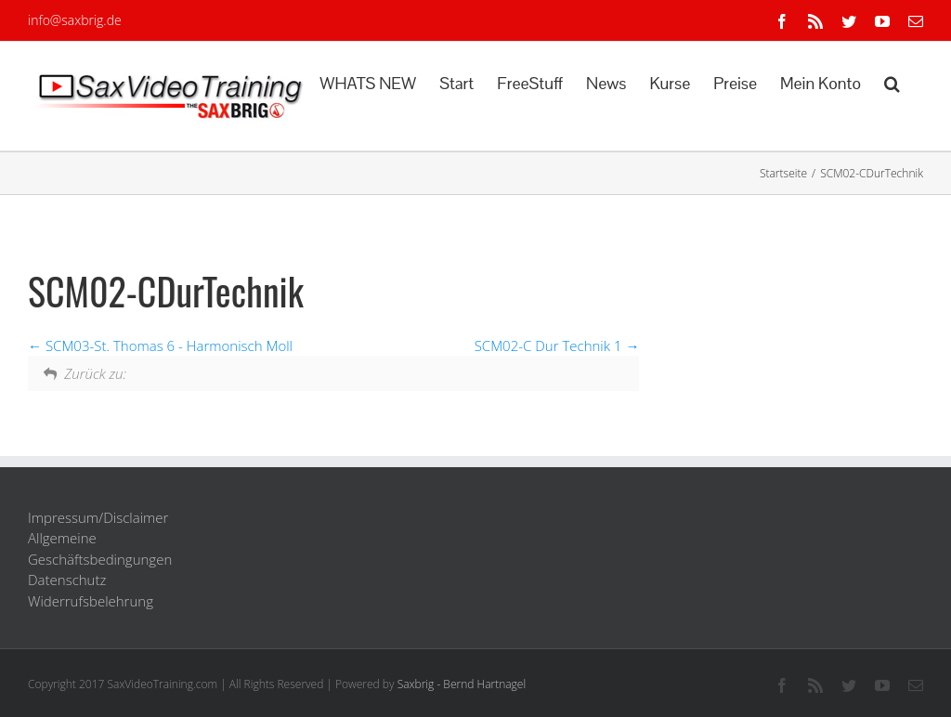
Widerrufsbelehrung (90, 601)
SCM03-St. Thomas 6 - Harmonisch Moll (160, 345)
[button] (892, 82)
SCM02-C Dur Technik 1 (557, 345)
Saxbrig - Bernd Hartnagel (462, 684)
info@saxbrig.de (75, 20)
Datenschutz (67, 579)
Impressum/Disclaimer (98, 517)
